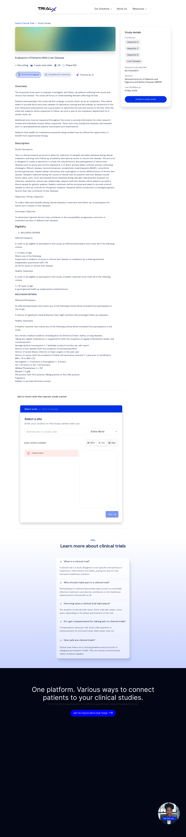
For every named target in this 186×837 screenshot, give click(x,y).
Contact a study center (145, 99)
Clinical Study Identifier (136, 67)
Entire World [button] (97, 431)
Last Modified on (133, 87)
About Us (122, 8)
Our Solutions (101, 8)
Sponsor (129, 75)
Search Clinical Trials (24, 23)
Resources (138, 8)
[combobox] (55, 431)
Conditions (130, 37)
